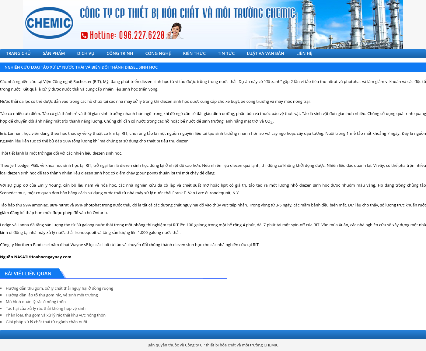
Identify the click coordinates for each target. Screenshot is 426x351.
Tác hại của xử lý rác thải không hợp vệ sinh (46, 308)
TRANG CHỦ (18, 53)
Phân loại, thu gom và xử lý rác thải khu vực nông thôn (56, 315)
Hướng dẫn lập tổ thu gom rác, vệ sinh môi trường (52, 295)
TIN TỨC (226, 53)
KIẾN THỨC (194, 53)
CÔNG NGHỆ (158, 53)
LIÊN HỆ (304, 53)
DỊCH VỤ (86, 53)
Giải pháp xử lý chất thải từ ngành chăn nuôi (46, 321)
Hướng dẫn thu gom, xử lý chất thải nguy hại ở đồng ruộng (59, 288)
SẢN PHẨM (54, 53)
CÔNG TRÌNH (119, 53)
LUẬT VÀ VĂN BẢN (265, 53)
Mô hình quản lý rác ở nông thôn (36, 301)
